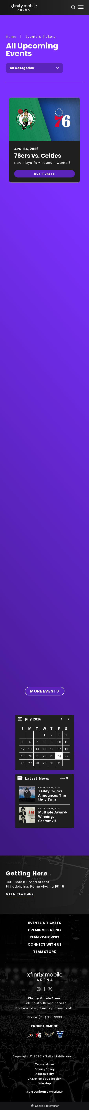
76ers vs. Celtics (37, 156)
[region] (44, 742)
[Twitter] (50, 989)
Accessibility (44, 1074)
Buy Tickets (44, 174)
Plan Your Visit (44, 937)
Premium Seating (44, 929)
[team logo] (29, 1035)
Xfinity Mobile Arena (23, 7)
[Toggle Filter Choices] (34, 68)
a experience (44, 1091)
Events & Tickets (44, 922)
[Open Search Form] (73, 7)
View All (64, 778)
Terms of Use (44, 1064)
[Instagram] (38, 989)
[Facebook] (44, 989)
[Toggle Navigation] (80, 7)
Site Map (44, 1083)
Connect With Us (44, 944)
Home (11, 36)
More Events (44, 691)
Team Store (44, 951)
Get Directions (19, 894)
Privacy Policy (44, 1069)
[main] (44, 435)
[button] (61, 718)
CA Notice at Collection (44, 1079)
